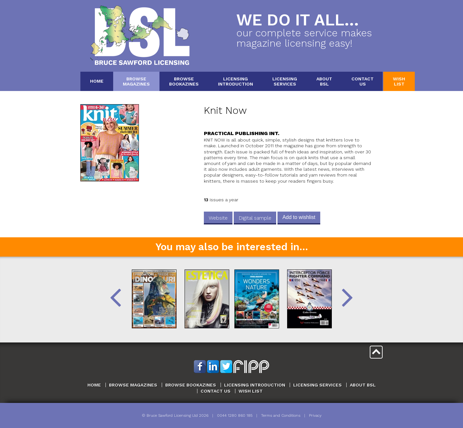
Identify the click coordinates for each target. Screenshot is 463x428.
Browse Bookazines (190, 384)
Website (218, 218)
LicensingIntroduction (235, 81)
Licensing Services (317, 384)
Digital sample (255, 218)
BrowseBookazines (184, 81)
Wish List (251, 391)
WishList (399, 81)
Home (97, 81)
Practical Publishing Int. (241, 133)
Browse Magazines (133, 384)
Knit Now (225, 110)
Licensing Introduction (254, 384)
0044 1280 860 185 (234, 415)
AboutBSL (324, 81)
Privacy (315, 415)
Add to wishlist (298, 217)
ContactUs (362, 81)
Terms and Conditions (280, 415)
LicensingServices (284, 81)
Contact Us (216, 391)
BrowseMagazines (136, 81)
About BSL (363, 384)
